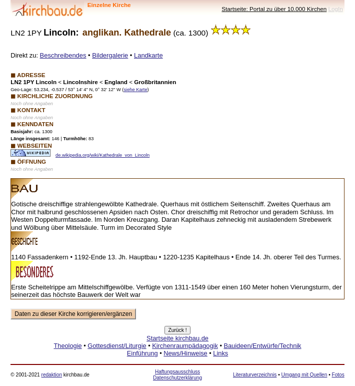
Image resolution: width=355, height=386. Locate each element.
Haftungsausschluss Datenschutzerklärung (177, 374)
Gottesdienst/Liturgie (117, 345)
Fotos (338, 374)
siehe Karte (135, 89)
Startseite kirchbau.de (177, 338)
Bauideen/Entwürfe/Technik (262, 345)
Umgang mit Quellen (304, 374)
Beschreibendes (63, 55)
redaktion (52, 374)
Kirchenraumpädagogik (185, 345)
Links (220, 353)
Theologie (68, 345)
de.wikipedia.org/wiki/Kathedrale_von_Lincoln (103, 155)
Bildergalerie (110, 55)
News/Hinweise (185, 353)
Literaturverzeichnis (254, 374)
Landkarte (148, 55)
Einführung (142, 353)
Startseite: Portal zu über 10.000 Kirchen (274, 9)
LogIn (335, 9)
